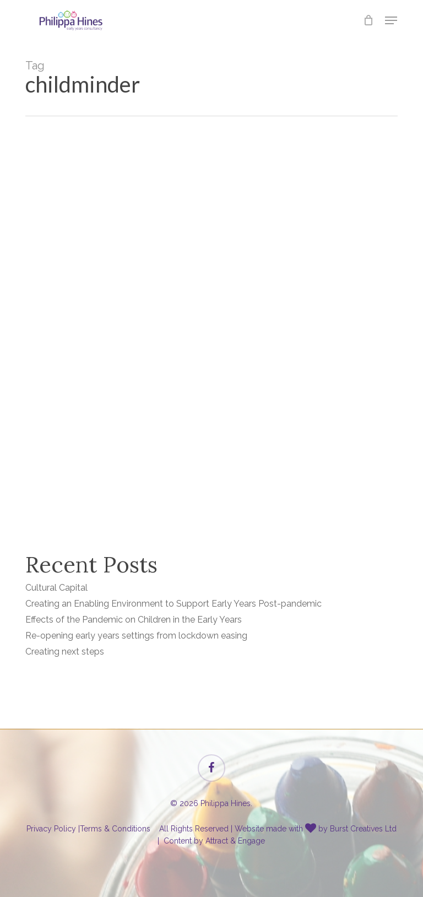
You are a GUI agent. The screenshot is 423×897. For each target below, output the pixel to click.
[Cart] (368, 20)
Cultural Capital (56, 587)
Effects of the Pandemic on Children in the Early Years (133, 619)
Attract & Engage (235, 840)
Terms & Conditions (115, 828)
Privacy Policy (51, 828)
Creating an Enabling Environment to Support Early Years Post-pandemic (173, 603)
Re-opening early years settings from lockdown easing (136, 635)
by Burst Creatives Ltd (357, 828)
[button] (391, 20)
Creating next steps (64, 651)
